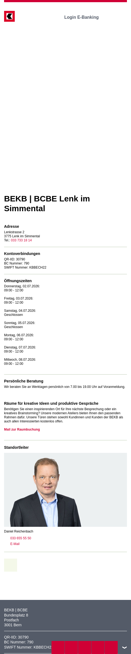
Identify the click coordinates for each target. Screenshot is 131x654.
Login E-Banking (85, 17)
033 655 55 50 (17, 538)
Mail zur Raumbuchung (22, 429)
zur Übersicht (12, 565)
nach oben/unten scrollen (124, 647)
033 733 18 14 (21, 240)
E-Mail (12, 544)
